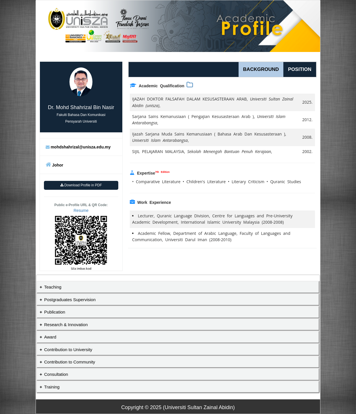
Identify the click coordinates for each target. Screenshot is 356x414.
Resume (80, 210)
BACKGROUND (261, 69)
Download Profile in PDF (81, 185)
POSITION (299, 69)
